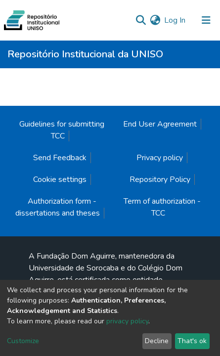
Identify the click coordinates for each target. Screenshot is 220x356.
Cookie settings (60, 179)
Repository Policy (160, 179)
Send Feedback (60, 157)
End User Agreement (160, 124)
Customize (23, 341)
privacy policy (127, 321)
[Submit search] (140, 20)
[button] (155, 20)
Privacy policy (159, 157)
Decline (157, 341)
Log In (175, 20)
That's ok (192, 341)
